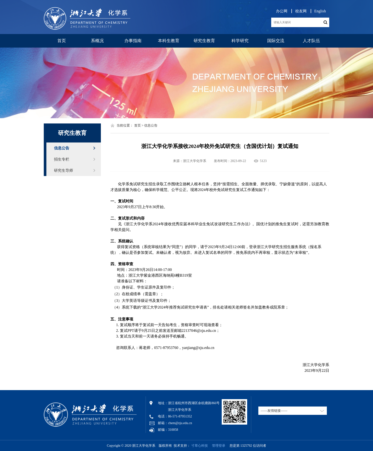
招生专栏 (61, 159)
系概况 (97, 40)
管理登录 (217, 445)
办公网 (281, 11)
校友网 (301, 11)
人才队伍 (311, 40)
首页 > (138, 125)
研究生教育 (204, 40)
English (320, 11)
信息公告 (61, 148)
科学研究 (240, 40)
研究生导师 (63, 170)
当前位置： (125, 125)
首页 (61, 40)
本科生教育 (168, 40)
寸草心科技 (199, 445)
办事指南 (133, 40)
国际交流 (275, 40)
